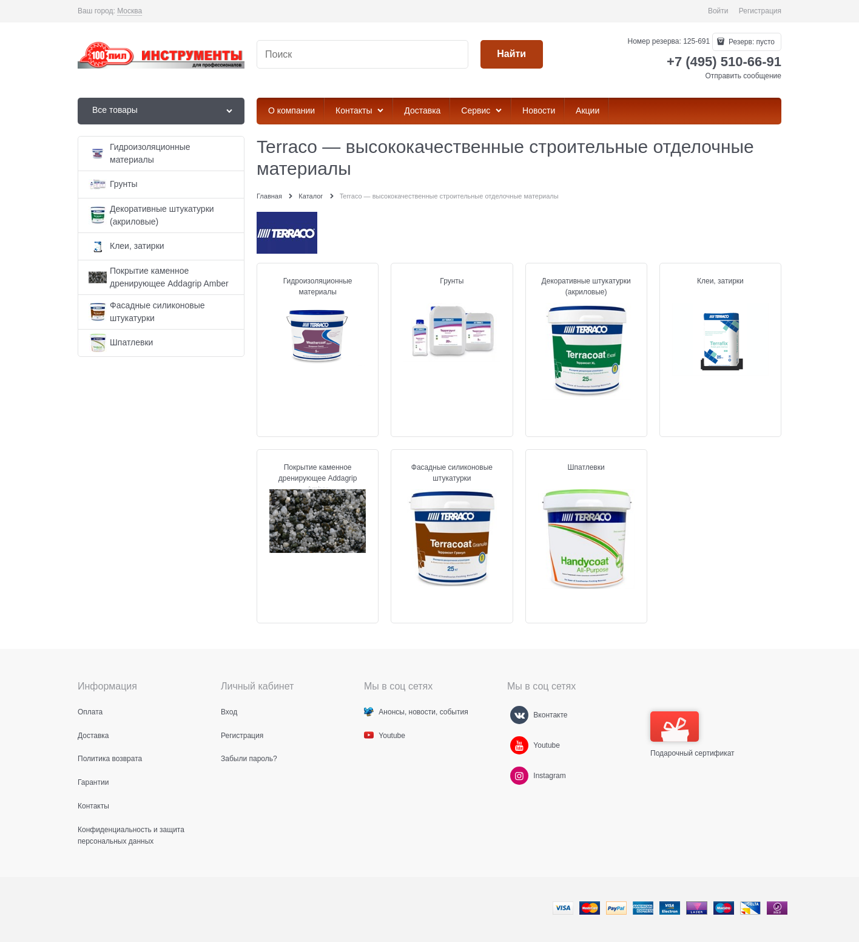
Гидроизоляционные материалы (317, 286)
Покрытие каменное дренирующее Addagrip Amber (317, 478)
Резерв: (751, 42)
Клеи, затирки (720, 281)
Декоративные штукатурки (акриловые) (586, 286)
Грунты (451, 281)
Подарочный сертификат (692, 734)
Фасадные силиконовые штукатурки (452, 473)
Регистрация (760, 11)
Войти (718, 11)
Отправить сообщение (743, 76)
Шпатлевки (586, 467)
